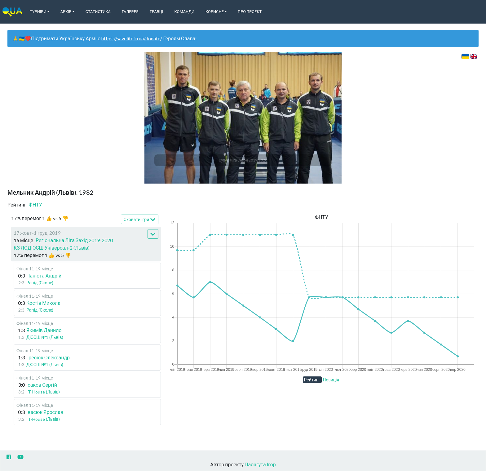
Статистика (98, 11)
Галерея (130, 11)
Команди (184, 11)
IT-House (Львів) (43, 391)
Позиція (331, 379)
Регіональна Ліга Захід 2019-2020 (74, 240)
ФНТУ (35, 204)
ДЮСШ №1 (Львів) (44, 337)
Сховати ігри (140, 220)
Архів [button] (66, 11)
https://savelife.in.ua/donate (130, 38)
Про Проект (250, 11)
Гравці (156, 11)
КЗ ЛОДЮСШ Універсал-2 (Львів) (52, 248)
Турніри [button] (38, 11)
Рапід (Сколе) (39, 282)
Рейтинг (312, 379)
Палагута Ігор (260, 464)
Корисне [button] (214, 11)
